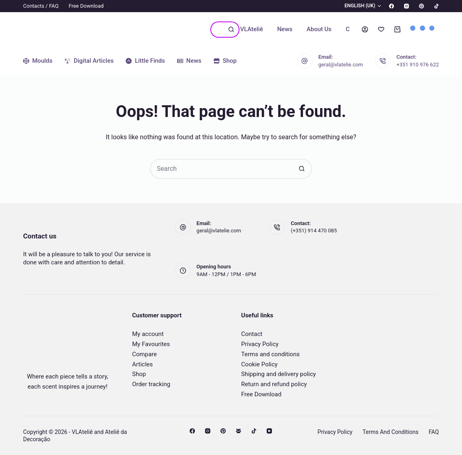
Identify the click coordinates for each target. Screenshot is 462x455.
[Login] (365, 29)
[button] (358, 6)
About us (319, 29)
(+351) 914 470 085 (314, 231)
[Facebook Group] (238, 431)
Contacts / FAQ (40, 6)
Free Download (85, 6)
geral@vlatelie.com (341, 65)
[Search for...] (216, 29)
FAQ (434, 432)
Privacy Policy (259, 344)
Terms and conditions (270, 354)
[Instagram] (406, 6)
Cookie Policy (259, 364)
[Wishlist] (381, 29)
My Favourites (151, 344)
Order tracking (151, 384)
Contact (251, 334)
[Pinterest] (421, 6)
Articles (142, 364)
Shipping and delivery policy (278, 374)
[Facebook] (391, 6)
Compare (144, 354)
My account (148, 334)
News (285, 29)
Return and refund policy (274, 384)
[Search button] (231, 29)
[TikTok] (436, 6)
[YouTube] (269, 431)
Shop (139, 374)
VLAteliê (251, 29)
